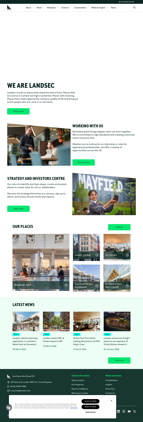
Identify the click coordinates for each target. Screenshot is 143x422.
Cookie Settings (90, 412)
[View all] (119, 227)
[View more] (119, 360)
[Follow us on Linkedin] (118, 412)
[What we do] (18, 111)
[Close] (111, 400)
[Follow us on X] (134, 412)
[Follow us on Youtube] (129, 411)
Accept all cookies (90, 401)
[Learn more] (18, 209)
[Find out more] (83, 162)
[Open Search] (134, 7)
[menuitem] (30, 7)
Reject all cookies (90, 406)
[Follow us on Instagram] (123, 412)
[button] (41, 262)
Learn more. (73, 408)
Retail (16, 334)
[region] (62, 406)
